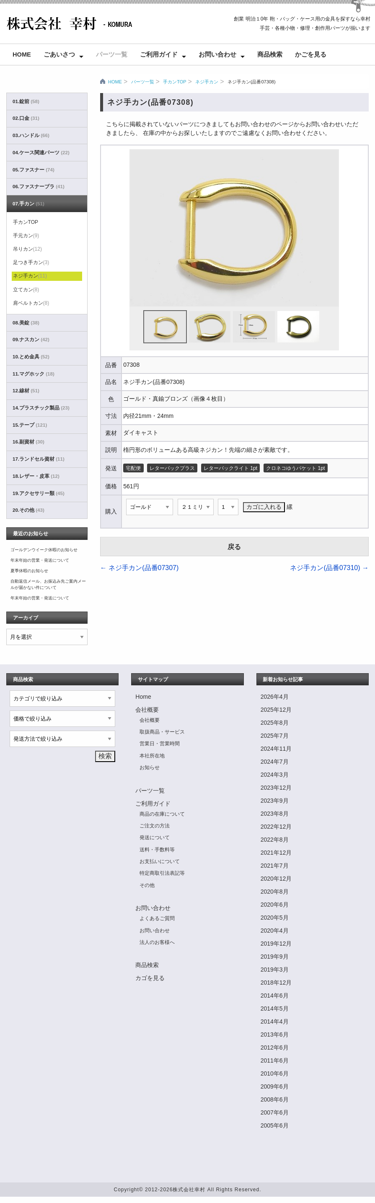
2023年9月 (275, 800)
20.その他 (28, 510)
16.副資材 (28, 441)
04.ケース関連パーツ (41, 152)
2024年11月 (276, 748)
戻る (234, 546)
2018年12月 (276, 982)
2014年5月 (275, 1008)
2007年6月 (275, 1112)
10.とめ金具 (31, 356)
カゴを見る (150, 978)
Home (22, 54)
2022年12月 (276, 826)
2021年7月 (275, 865)
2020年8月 (275, 891)
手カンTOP (174, 81)
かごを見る (310, 54)
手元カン (26, 236)
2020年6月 (275, 904)
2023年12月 (276, 787)
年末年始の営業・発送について (39, 560)
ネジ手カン (206, 81)
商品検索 (269, 54)
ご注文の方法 (155, 826)
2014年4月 (275, 1021)
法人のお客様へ (157, 942)
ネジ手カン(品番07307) (139, 567)
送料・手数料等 (157, 850)
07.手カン (28, 203)
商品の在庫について (162, 814)
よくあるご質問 (157, 918)
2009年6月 (275, 1086)
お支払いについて (160, 861)
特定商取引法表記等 (162, 873)
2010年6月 (275, 1073)
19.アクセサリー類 (39, 493)
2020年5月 (275, 917)
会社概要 (147, 709)
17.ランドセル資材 (39, 458)
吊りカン (27, 249)
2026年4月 (275, 696)
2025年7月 (275, 735)
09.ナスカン (31, 339)
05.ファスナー (33, 169)
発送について (155, 837)
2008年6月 (275, 1099)
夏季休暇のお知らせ (29, 570)
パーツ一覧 (111, 54)
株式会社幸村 (189, 1190)
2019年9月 (275, 956)
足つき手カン (31, 262)
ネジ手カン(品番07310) (329, 567)
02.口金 (26, 118)
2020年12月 (276, 878)
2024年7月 (275, 761)
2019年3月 (275, 969)
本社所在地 (152, 756)
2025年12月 (276, 709)
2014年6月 (275, 995)
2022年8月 (275, 839)
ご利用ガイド (159, 54)
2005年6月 (275, 1125)
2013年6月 (275, 1034)
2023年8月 (275, 813)
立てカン (26, 290)
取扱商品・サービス (162, 732)
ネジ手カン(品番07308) (252, 81)
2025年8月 (275, 722)
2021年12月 (276, 852)
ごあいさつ (59, 54)
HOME (115, 81)
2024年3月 (275, 774)
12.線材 (26, 390)
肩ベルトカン (31, 303)
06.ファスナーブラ (39, 186)
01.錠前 (26, 101)
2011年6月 (275, 1060)
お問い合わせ (217, 54)
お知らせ (150, 767)
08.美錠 (26, 322)
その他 (147, 885)
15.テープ (30, 425)
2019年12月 (276, 943)
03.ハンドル (31, 135)
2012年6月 (275, 1047)
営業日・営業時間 (160, 744)
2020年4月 (275, 930)
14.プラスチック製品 (41, 407)
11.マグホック (33, 373)
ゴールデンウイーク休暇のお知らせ (44, 549)
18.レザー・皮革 (36, 476)
